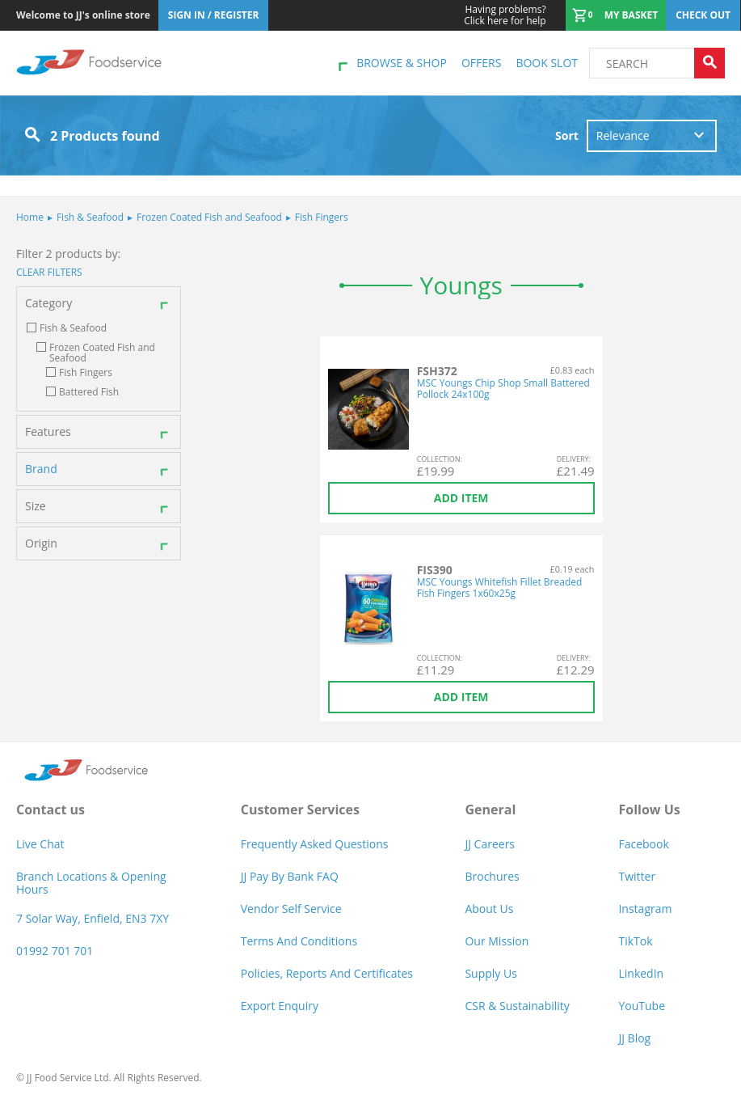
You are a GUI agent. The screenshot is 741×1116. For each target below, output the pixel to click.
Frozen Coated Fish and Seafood (205, 217)
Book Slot (547, 62)
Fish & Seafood (86, 217)
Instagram (645, 908)
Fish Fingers (317, 217)
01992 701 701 (54, 950)
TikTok (635, 941)
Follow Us (649, 809)
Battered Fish (89, 392)
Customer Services (300, 809)
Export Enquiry (279, 1005)
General (490, 809)
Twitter (636, 876)
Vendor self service (291, 908)
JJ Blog (634, 1038)
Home (30, 217)
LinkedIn (640, 973)
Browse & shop (401, 62)
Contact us (50, 809)
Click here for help (504, 15)
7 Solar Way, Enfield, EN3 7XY (92, 918)
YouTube (641, 1005)
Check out (703, 15)
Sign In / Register (213, 15)
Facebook (643, 844)
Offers (481, 62)
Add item (461, 497)
